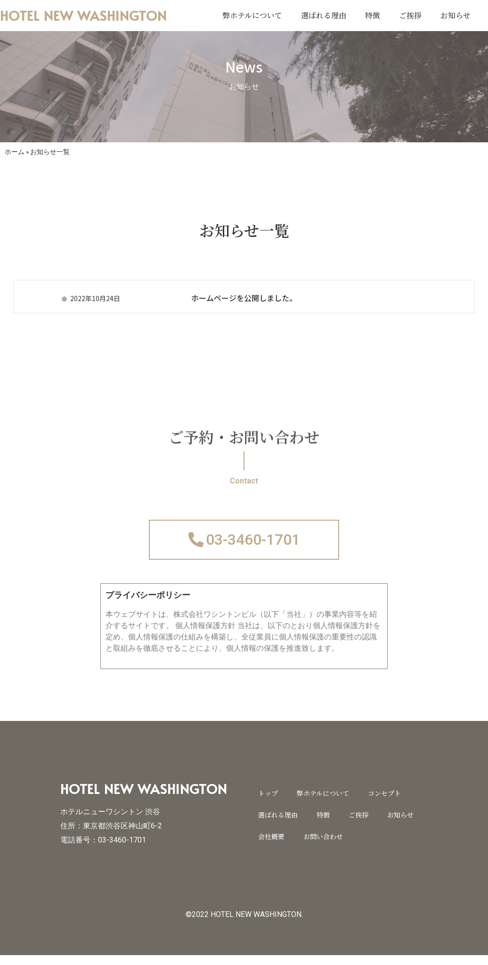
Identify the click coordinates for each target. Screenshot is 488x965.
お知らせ (455, 15)
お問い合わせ (323, 846)
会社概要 (271, 846)
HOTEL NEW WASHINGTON (83, 15)
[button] (244, 544)
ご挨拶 (410, 15)
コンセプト (384, 802)
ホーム (14, 151)
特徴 (372, 15)
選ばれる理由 (323, 15)
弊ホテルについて (252, 15)
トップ (268, 802)
